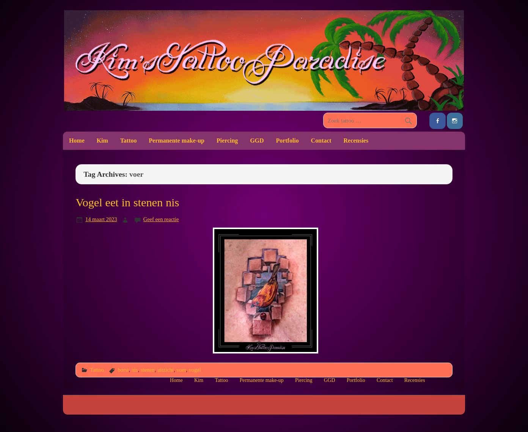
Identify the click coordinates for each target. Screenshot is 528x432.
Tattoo (128, 140)
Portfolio (287, 140)
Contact (321, 140)
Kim (102, 140)
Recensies (356, 140)
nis (135, 370)
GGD (257, 140)
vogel (195, 370)
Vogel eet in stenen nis (127, 202)
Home (77, 140)
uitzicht (165, 370)
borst (123, 370)
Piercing (227, 140)
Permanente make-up (176, 140)
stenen (148, 370)
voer (181, 370)
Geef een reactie (161, 219)
